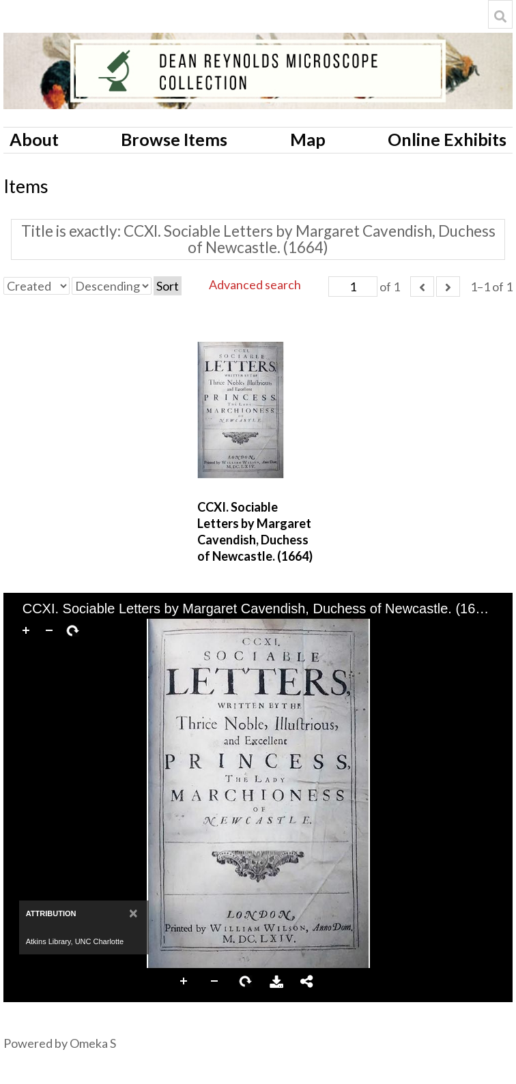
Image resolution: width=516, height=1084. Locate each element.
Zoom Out (215, 981)
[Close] (133, 913)
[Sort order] (112, 286)
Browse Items (174, 139)
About (34, 139)
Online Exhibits (447, 139)
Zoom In (184, 981)
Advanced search (255, 284)
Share (307, 981)
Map (308, 139)
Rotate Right (245, 981)
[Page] (352, 286)
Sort (167, 285)
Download (276, 981)
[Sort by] (36, 286)
